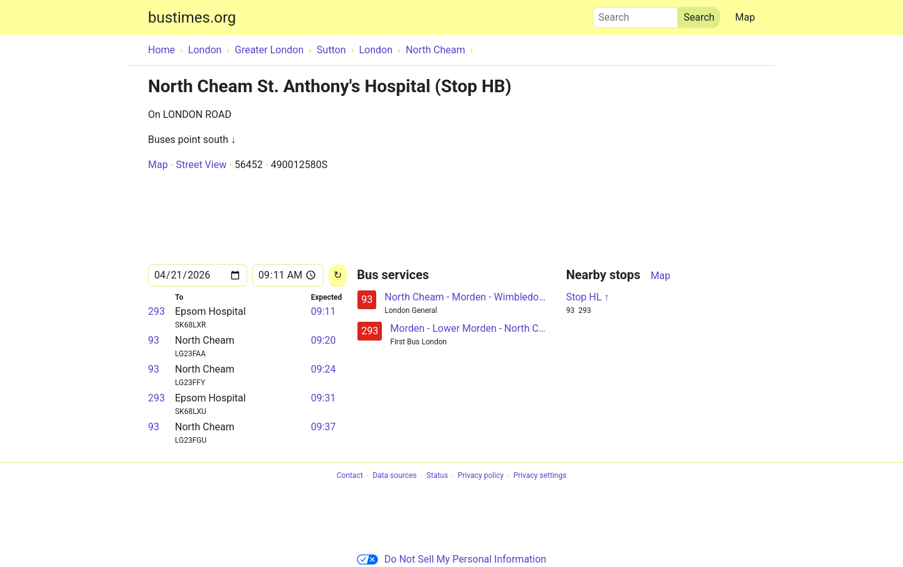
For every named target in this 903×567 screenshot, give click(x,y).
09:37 (323, 427)
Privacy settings (540, 476)
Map (745, 17)
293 (156, 311)
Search (635, 14)
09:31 (323, 398)
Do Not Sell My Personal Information (451, 559)
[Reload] (338, 276)
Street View (201, 165)
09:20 (323, 340)
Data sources (394, 476)
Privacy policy (481, 476)
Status (437, 476)
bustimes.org (192, 17)
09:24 (323, 369)
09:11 (323, 311)
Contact (350, 476)
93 (153, 340)
